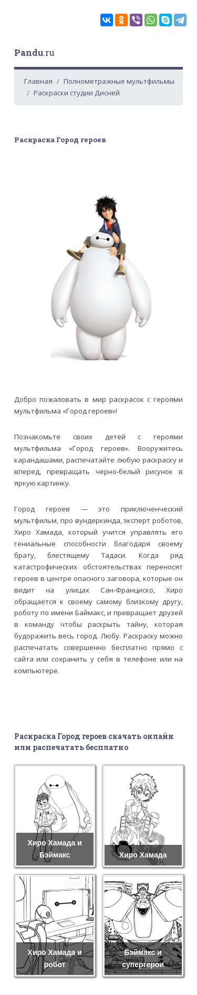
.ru (34, 52)
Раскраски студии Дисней (77, 92)
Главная (38, 81)
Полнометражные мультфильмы (119, 81)
